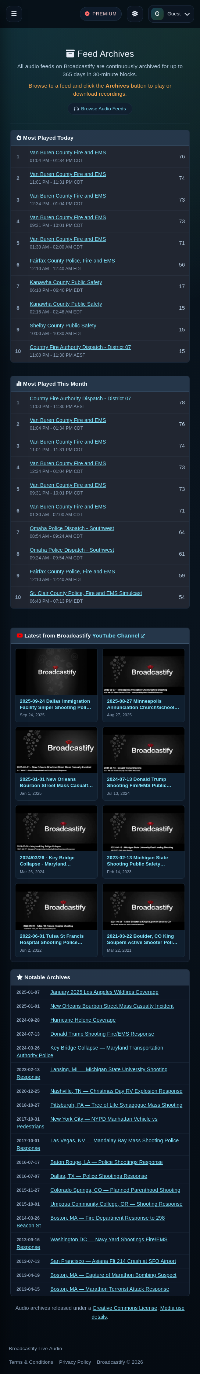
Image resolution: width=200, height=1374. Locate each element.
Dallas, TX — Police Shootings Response (98, 1176)
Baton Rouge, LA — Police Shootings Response (106, 1162)
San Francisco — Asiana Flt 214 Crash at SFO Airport (113, 1261)
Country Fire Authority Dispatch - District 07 (80, 347)
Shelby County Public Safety (63, 325)
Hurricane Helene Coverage (83, 1020)
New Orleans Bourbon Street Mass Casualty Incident (112, 1006)
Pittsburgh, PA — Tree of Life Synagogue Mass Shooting (116, 1105)
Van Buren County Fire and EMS (68, 152)
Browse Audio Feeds (103, 108)
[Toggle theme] (135, 14)
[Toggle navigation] (14, 14)
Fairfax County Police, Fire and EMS (72, 261)
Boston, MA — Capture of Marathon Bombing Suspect (113, 1275)
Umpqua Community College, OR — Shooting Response (116, 1204)
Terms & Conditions (31, 1362)
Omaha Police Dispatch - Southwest (72, 528)
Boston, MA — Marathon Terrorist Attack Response (109, 1289)
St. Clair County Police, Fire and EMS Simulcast (86, 593)
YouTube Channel (118, 635)
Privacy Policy (75, 1362)
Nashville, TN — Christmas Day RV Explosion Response (116, 1091)
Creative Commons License (125, 1308)
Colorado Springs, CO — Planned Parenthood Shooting (115, 1190)
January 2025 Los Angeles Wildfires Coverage (104, 992)
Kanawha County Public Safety (66, 282)
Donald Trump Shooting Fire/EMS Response (102, 1034)
